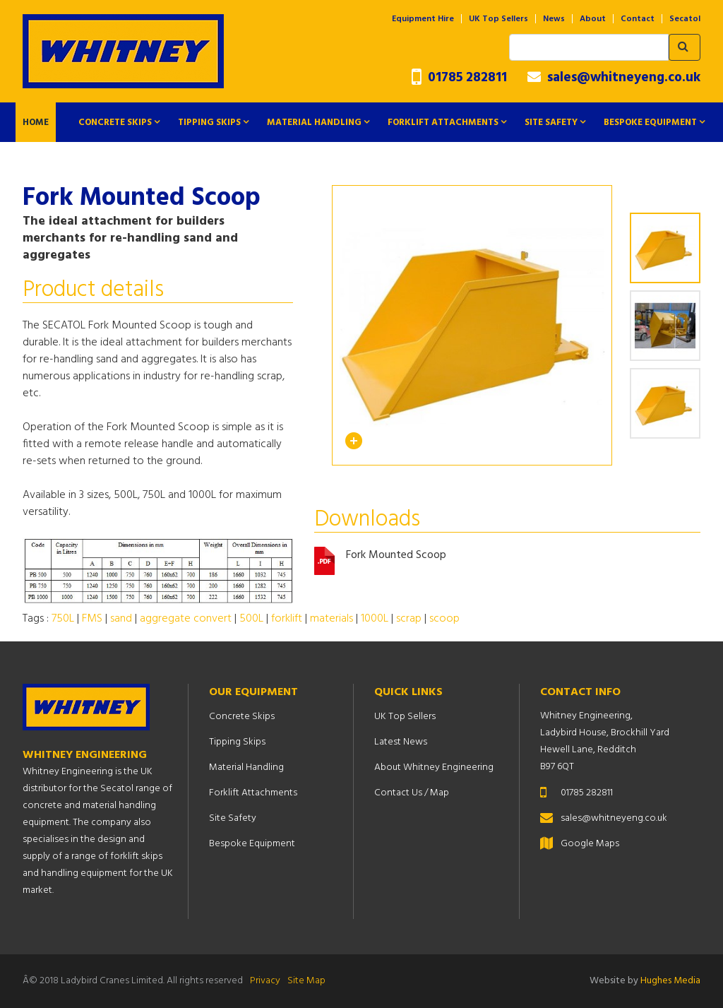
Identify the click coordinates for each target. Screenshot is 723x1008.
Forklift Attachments (443, 122)
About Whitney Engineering (434, 767)
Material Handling (314, 122)
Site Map (306, 981)
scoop (444, 619)
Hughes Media (670, 981)
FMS (92, 619)
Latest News (400, 742)
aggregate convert (186, 619)
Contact (638, 19)
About (593, 19)
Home (36, 122)
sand (121, 619)
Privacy (265, 981)
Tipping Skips (209, 122)
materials (331, 619)
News (554, 19)
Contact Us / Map (411, 793)
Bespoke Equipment (650, 122)
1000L (374, 619)
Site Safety (551, 122)
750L (63, 619)
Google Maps (590, 844)
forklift (286, 619)
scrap (409, 619)
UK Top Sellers (498, 19)
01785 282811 (459, 78)
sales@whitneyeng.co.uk (613, 77)
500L (251, 619)
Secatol (684, 19)
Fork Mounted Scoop (396, 555)
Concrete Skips (115, 122)
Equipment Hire (423, 19)
